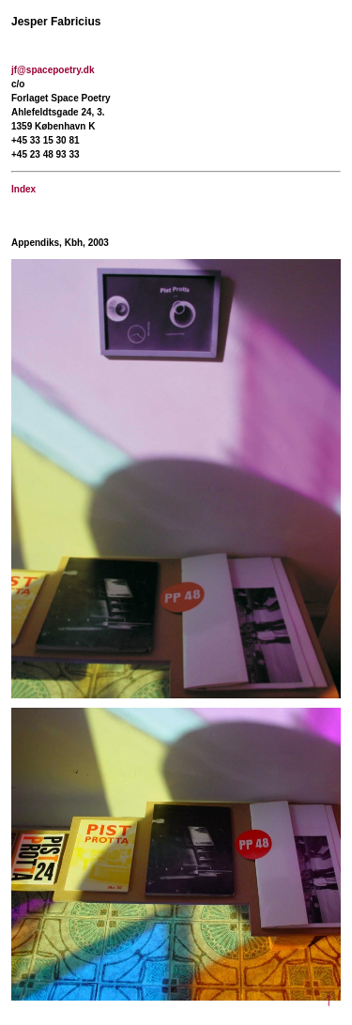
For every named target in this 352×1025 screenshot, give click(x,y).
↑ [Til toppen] (328, 999)
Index (23, 189)
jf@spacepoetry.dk (52, 70)
